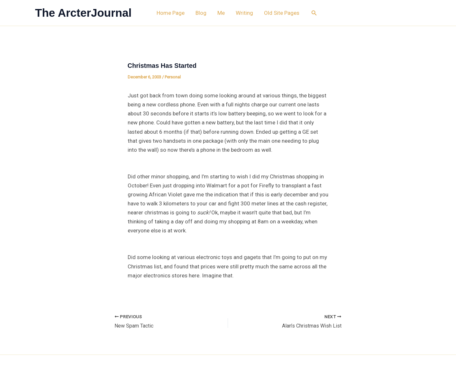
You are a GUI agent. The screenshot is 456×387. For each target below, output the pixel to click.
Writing (244, 13)
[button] (314, 13)
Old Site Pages (281, 13)
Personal (173, 77)
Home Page (171, 13)
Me (221, 13)
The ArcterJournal (83, 12)
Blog (201, 13)
